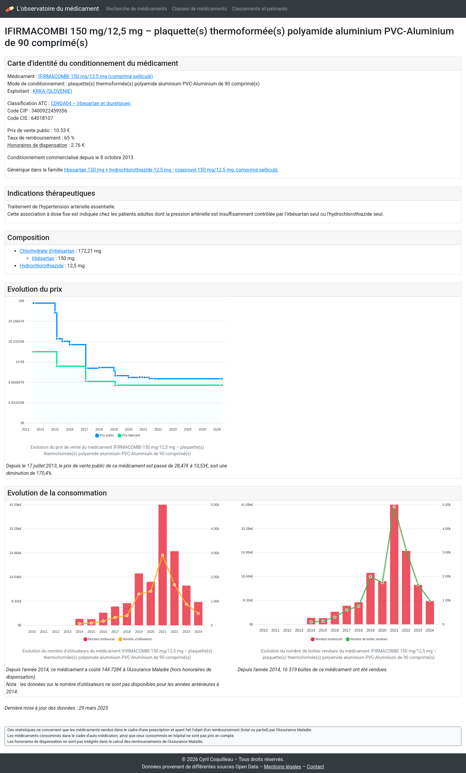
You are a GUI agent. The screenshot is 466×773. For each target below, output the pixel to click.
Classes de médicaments (199, 9)
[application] (117, 369)
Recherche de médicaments (136, 9)
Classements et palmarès (260, 9)
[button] (104, 435)
